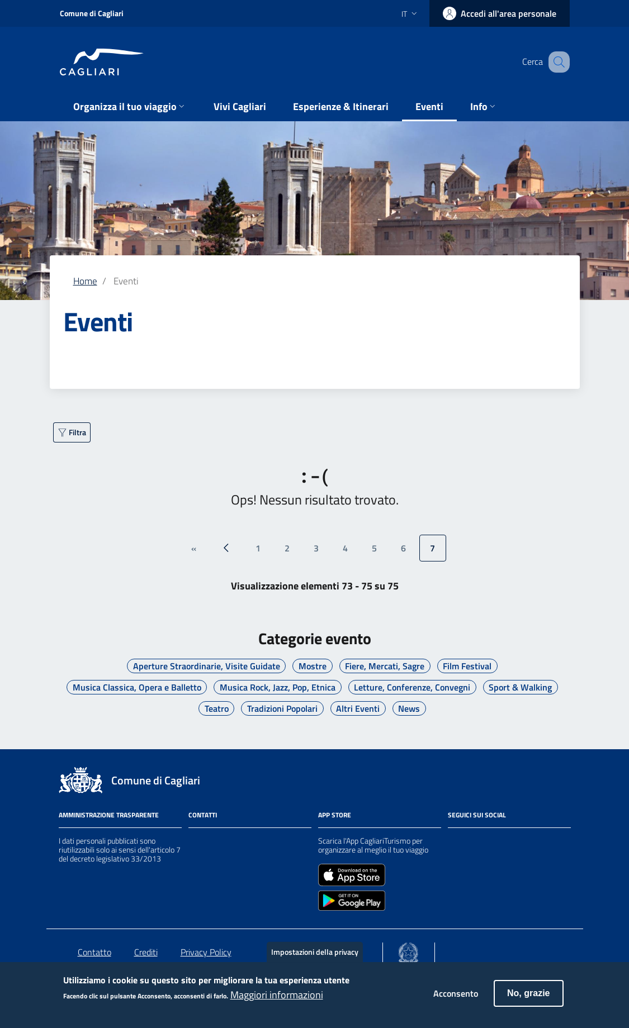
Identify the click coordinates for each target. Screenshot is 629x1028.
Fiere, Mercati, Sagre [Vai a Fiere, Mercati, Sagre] (384, 666)
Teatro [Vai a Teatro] (217, 708)
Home (85, 281)
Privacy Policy (206, 952)
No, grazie (528, 999)
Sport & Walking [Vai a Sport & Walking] (520, 687)
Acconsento (455, 999)
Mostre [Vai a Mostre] (313, 666)
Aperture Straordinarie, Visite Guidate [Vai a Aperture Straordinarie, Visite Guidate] (206, 666)
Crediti (146, 952)
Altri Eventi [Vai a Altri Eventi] (358, 708)
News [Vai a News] (409, 708)
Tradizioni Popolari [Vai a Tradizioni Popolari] (282, 708)
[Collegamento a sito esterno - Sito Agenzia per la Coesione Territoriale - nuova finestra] (408, 950)
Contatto (94, 952)
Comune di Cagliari (92, 13)
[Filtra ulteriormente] (72, 432)
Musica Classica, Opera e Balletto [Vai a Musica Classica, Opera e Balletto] (137, 687)
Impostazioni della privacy (314, 958)
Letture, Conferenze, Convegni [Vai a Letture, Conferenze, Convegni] (412, 687)
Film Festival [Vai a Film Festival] (467, 666)
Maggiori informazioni (276, 1001)
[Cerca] (556, 62)
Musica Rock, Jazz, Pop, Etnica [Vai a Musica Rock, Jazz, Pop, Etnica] (277, 687)
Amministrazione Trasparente (109, 815)
